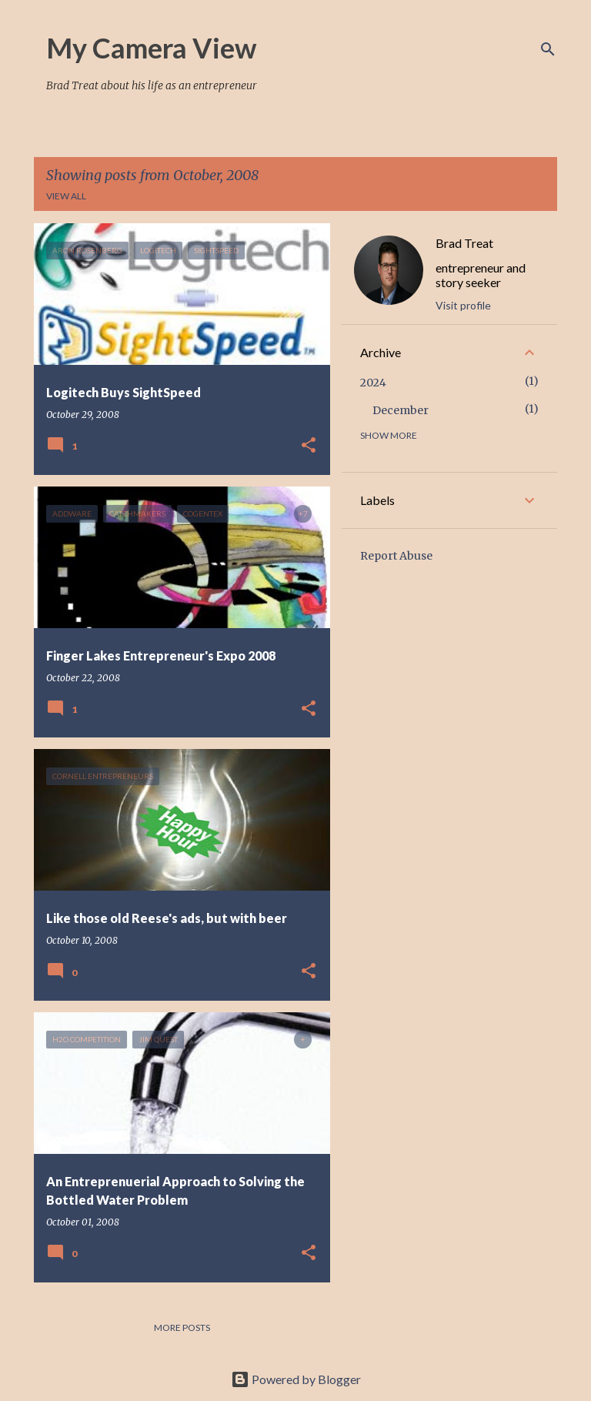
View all (66, 196)
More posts (182, 1327)
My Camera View (151, 48)
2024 (373, 383)
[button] (308, 446)
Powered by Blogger (296, 1379)
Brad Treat (464, 243)
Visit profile (463, 305)
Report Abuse (396, 556)
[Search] (548, 49)
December (400, 410)
